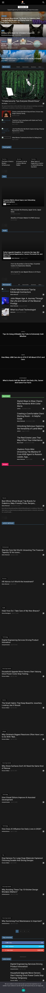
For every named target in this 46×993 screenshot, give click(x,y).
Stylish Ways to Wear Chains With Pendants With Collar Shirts (29, 403)
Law (5, 204)
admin (8, 204)
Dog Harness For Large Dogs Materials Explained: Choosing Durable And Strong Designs (22, 859)
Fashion (4, 700)
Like (42, 942)
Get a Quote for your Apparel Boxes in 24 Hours (26, 272)
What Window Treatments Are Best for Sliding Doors (27, 137)
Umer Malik (4, 60)
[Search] (43, 2)
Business (33, 67)
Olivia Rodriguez (6, 613)
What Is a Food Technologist (23, 310)
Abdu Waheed (5, 584)
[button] (3, 2)
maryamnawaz (6, 644)
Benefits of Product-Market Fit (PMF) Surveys (25, 218)
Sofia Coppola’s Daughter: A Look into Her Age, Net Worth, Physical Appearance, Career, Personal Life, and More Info (22, 254)
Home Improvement (6, 668)
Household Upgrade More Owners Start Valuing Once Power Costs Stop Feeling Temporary (27, 975)
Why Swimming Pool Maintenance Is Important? (22, 921)
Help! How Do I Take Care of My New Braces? (21, 611)
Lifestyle (23, 331)
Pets (3, 30)
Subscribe (40, 950)
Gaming (23, 354)
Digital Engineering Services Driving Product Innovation (23, 10)
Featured (4, 16)
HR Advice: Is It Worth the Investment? (18, 582)
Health (3, 607)
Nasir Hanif (20, 442)
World (18, 67)
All (19, 284)
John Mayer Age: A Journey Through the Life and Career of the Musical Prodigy (26, 301)
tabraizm (12, 312)
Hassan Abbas (5, 676)
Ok (23, 990)
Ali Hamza (4, 103)
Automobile (25, 67)
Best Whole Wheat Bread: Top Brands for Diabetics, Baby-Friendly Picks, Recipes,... (19, 502)
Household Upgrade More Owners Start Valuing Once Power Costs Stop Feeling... (21, 673)
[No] (44, 987)
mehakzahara (5, 831)
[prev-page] (3, 171)
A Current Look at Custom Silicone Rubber (21, 163)
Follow (41, 946)
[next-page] (6, 171)
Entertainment (7, 258)
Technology (5, 98)
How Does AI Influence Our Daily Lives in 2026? (21, 829)
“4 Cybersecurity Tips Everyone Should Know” (21, 101)
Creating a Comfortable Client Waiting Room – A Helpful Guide (30, 416)
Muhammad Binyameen (7, 35)
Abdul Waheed (5, 22)
